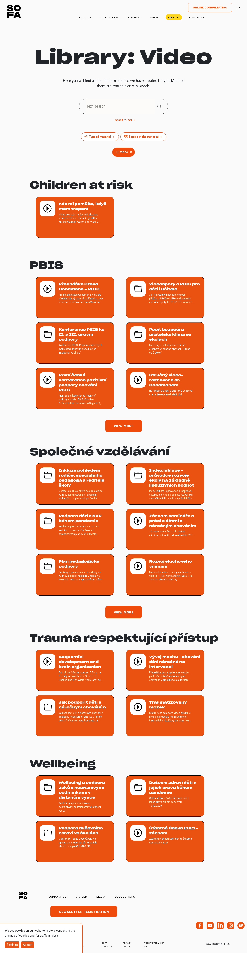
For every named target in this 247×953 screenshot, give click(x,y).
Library (174, 17)
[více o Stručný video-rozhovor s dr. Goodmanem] (165, 388)
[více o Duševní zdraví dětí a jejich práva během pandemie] (165, 796)
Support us (57, 896)
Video (124, 152)
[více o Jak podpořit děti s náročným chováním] (75, 715)
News (154, 17)
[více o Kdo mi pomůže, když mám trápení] (75, 217)
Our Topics (109, 17)
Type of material (99, 136)
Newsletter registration (84, 912)
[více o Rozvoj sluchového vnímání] (165, 574)
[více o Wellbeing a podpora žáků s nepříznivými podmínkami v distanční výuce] (75, 796)
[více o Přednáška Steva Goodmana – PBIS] (75, 297)
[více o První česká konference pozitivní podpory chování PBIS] (75, 388)
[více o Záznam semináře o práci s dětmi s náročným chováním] (165, 529)
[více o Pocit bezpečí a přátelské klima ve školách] (165, 342)
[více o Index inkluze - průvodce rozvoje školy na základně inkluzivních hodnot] (165, 483)
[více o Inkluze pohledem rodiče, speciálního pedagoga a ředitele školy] (75, 483)
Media (100, 896)
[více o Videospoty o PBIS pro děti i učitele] (165, 297)
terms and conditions (77, 944)
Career (81, 896)
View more (123, 426)
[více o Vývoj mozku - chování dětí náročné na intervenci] (165, 670)
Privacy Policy (127, 944)
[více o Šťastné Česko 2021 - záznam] (165, 841)
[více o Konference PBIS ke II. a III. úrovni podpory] (75, 342)
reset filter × (125, 120)
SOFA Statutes (107, 944)
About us (84, 17)
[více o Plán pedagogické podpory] (75, 574)
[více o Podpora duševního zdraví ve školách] (75, 841)
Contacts (197, 17)
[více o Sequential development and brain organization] (75, 670)
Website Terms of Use (154, 944)
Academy (134, 17)
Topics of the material (143, 136)
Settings (12, 945)
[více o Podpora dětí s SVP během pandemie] (75, 529)
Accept (27, 945)
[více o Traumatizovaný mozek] (165, 715)
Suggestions (125, 896)
